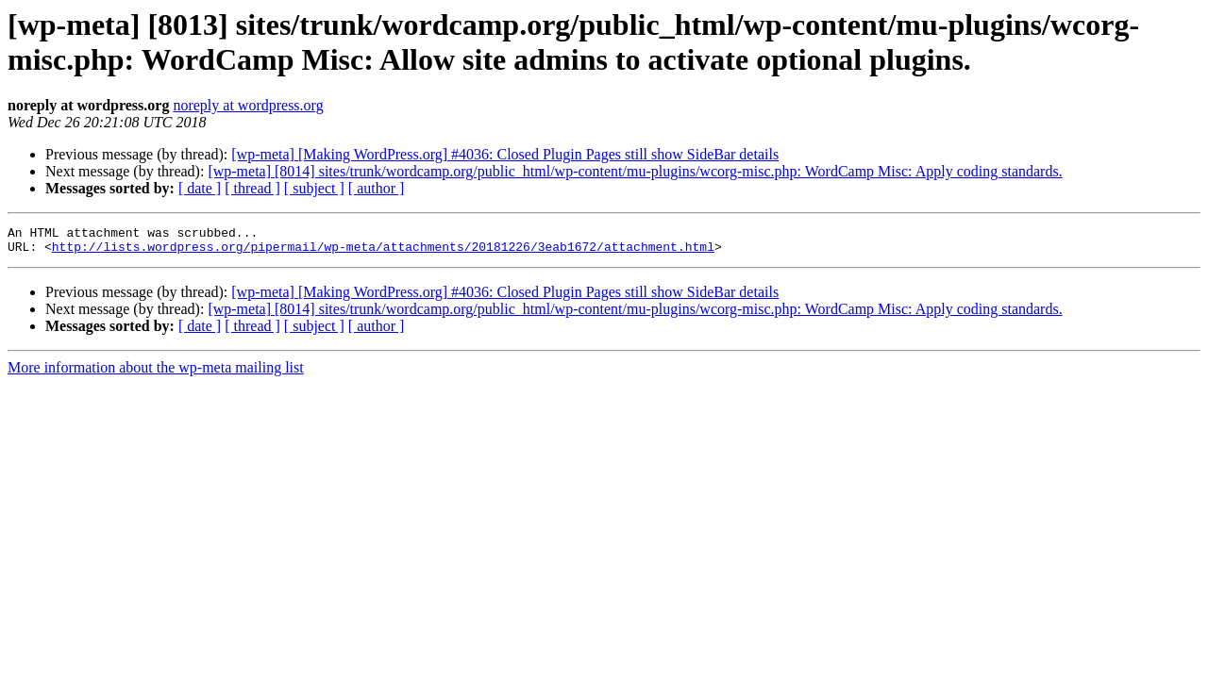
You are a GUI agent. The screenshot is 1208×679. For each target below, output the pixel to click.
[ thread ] (252, 188)
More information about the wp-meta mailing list (156, 373)
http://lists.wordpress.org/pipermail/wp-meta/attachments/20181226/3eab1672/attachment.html (383, 251)
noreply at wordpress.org (248, 105)
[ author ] (376, 188)
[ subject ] (314, 188)
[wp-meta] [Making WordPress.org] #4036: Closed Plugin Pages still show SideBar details (505, 154)
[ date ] (199, 188)
